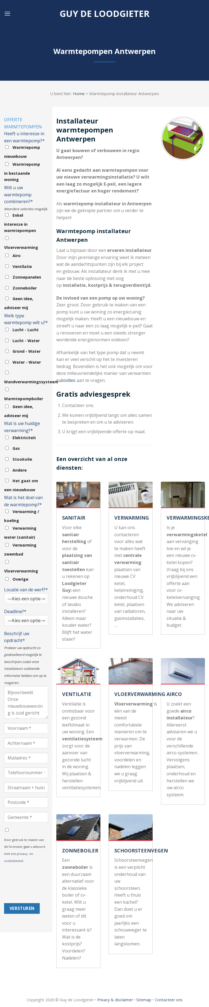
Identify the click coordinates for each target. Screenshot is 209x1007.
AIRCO (174, 694)
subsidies (65, 380)
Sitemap (143, 999)
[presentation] (26, 883)
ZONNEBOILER (80, 850)
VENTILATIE (76, 694)
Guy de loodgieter (104, 13)
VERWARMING (131, 517)
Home (79, 93)
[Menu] (7, 13)
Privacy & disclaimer (115, 999)
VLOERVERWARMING (139, 694)
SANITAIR (73, 517)
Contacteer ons (169, 999)
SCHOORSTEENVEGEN (141, 850)
